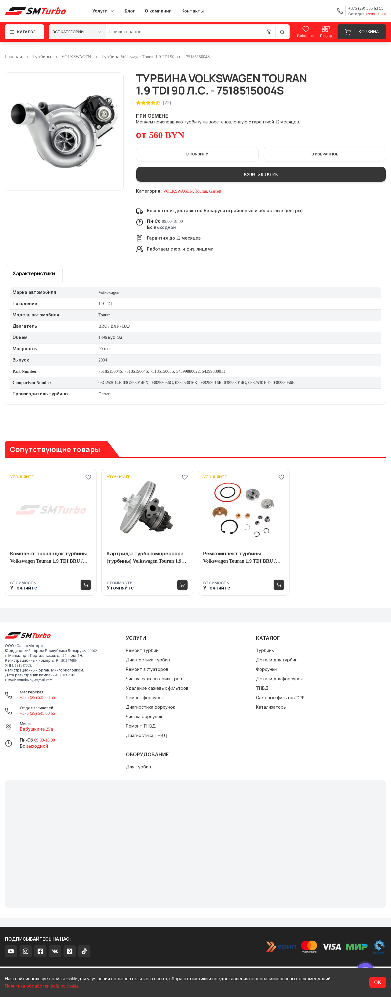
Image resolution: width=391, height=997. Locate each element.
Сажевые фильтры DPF (280, 698)
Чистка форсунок (144, 716)
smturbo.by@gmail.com (34, 680)
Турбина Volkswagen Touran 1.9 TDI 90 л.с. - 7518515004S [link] (155, 57)
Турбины (41, 57)
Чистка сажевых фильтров (154, 679)
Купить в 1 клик (261, 174)
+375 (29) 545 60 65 (37, 713)
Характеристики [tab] (34, 273)
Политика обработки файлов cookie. (42, 986)
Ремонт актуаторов (147, 669)
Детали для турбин (277, 660)
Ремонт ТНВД (141, 726)
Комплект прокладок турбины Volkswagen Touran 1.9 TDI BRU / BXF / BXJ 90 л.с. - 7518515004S (48, 558)
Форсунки (266, 669)
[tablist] (34, 273)
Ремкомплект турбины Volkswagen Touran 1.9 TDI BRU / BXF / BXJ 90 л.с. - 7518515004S (239, 558)
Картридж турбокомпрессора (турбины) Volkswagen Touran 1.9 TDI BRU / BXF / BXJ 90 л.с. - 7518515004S (145, 558)
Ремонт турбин (142, 650)
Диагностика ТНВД (146, 735)
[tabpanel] (195, 343)
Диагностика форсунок (150, 707)
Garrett (215, 191)
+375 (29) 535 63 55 (37, 697)
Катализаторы (271, 707)
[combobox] (77, 31)
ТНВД (262, 688)
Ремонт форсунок (145, 698)
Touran (201, 191)
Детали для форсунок (279, 679)
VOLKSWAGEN (76, 57)
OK (377, 982)
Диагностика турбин (148, 660)
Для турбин (138, 767)
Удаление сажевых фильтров (157, 688)
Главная (13, 57)
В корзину (197, 154)
